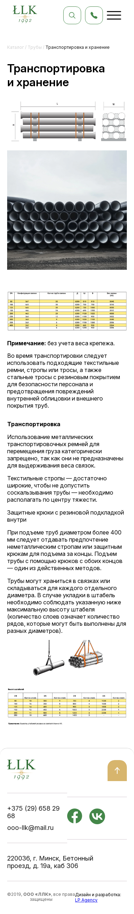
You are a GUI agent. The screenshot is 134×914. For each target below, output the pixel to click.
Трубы (35, 47)
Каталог (15, 47)
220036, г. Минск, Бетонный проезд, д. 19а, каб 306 (50, 861)
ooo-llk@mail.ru (30, 827)
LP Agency (86, 900)
